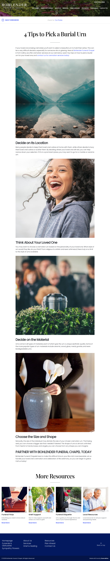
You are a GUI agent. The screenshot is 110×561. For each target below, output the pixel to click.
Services (27, 543)
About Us (27, 540)
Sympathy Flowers (10, 548)
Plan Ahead (50, 543)
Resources (49, 540)
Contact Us (50, 546)
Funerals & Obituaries (7, 544)
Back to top (101, 545)
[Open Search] (107, 2)
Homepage (7, 540)
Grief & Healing (30, 546)
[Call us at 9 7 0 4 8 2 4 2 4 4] (99, 2)
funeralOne (104, 558)
